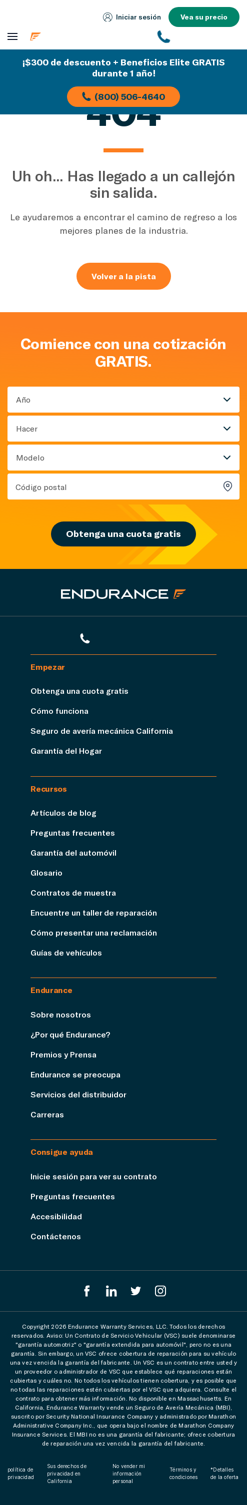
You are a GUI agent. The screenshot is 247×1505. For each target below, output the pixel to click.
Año (23, 399)
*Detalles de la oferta (224, 1473)
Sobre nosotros (60, 1014)
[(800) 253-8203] (199, 36)
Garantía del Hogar (66, 750)
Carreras (47, 1114)
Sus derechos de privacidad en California (66, 1473)
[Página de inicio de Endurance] (88, 36)
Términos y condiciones (184, 1473)
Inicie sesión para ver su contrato (93, 1176)
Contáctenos (55, 1236)
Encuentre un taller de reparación (93, 912)
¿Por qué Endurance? (70, 1034)
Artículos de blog (63, 812)
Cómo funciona (59, 710)
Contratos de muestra (73, 892)
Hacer (27, 428)
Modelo (30, 457)
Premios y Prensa (63, 1054)
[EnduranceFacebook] (87, 1291)
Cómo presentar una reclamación (93, 932)
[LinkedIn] (111, 1291)
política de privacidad (21, 1473)
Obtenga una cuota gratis (123, 533)
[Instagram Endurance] (160, 1291)
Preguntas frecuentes (72, 832)
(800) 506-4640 (124, 96)
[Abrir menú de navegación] (13, 36)
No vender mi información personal (128, 1473)
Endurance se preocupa (75, 1074)
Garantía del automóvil (73, 852)
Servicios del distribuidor (78, 1094)
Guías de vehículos (66, 952)
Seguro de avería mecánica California (101, 730)
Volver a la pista (124, 276)
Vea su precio (204, 16)
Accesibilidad (56, 1216)
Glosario (46, 872)
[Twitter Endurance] (136, 1291)
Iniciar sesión (132, 17)
